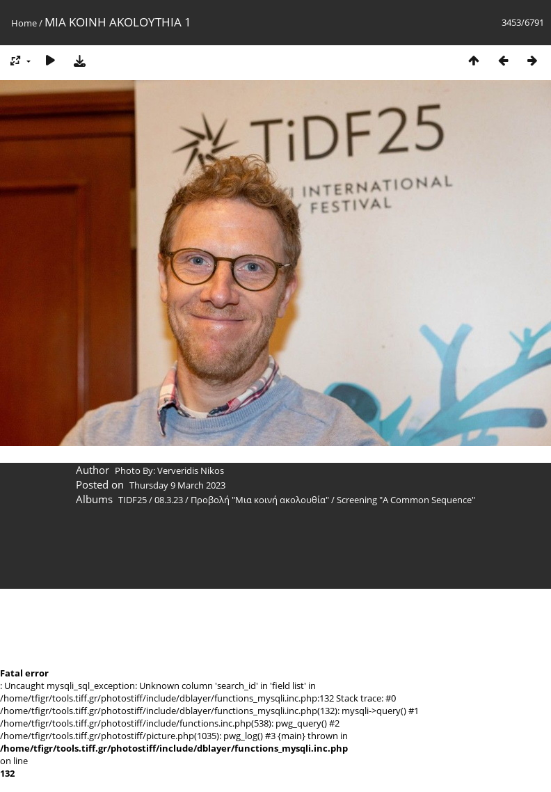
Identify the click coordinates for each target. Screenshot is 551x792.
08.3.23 (168, 499)
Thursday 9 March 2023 (177, 485)
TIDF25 (132, 499)
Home (24, 23)
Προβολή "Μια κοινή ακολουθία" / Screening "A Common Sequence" (333, 499)
